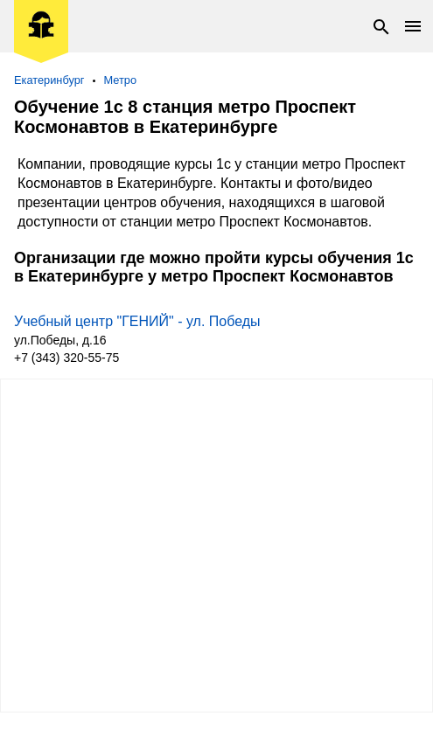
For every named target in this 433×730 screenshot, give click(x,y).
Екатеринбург (49, 80)
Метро (120, 80)
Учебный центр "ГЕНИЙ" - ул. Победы (137, 321)
